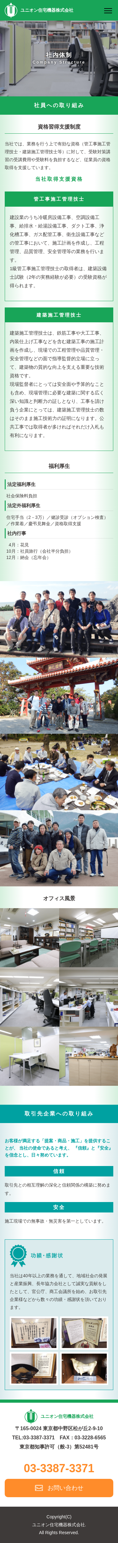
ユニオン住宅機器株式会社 (39, 10)
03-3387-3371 (59, 1468)
